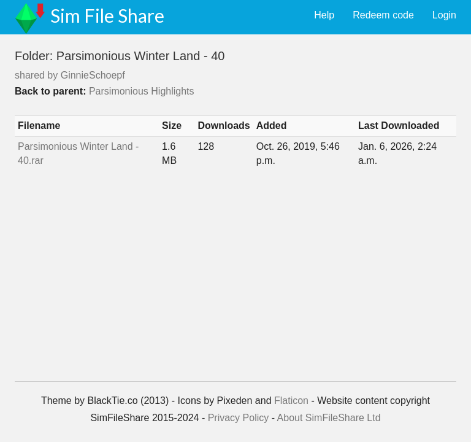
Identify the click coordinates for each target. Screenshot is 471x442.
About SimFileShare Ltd (329, 418)
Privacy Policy (238, 418)
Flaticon (291, 400)
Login (444, 15)
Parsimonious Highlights (141, 91)
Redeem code (383, 15)
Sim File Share (107, 15)
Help (324, 15)
